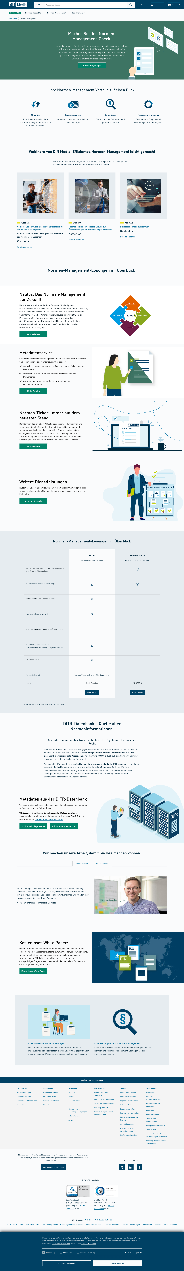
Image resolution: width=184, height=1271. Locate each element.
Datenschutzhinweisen (61, 1243)
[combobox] (90, 5)
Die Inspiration (102, 863)
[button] (157, 4)
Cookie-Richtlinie (88, 1243)
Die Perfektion (82, 863)
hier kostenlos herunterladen (49, 819)
